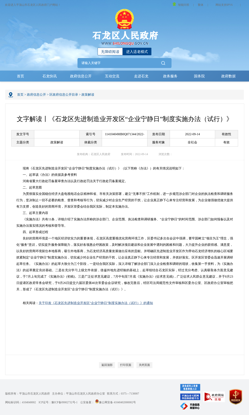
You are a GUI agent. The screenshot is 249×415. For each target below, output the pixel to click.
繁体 (200, 4)
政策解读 (87, 94)
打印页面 (125, 364)
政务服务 (170, 76)
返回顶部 (107, 364)
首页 (20, 76)
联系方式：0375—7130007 (123, 393)
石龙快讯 (49, 76)
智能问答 (181, 4)
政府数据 (228, 76)
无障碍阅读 (110, 52)
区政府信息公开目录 (63, 94)
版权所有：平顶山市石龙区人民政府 (27, 393)
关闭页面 (144, 364)
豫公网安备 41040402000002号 (115, 402)
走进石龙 (141, 76)
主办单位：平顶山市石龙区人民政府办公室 (78, 393)
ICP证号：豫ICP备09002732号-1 (58, 402)
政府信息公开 (81, 76)
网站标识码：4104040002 (20, 402)
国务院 (199, 76)
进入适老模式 (137, 52)
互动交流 (112, 76)
